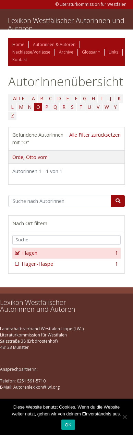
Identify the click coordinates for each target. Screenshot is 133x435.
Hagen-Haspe (69, 264)
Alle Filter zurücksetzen (95, 134)
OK (68, 424)
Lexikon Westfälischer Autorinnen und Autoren (66, 24)
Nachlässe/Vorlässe (31, 52)
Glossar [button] (89, 52)
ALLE (18, 98)
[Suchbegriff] (59, 201)
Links (113, 52)
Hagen (69, 253)
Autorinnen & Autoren (54, 44)
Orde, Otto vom (30, 157)
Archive (66, 52)
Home (18, 44)
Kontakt (19, 59)
